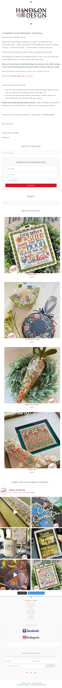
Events (31, 616)
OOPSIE (31, 618)
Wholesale (31, 609)
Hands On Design (31, 13)
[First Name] (31, 169)
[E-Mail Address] (31, 180)
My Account (31, 603)
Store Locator (31, 612)
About (31, 607)
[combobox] (31, 152)
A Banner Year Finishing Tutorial (38, 71)
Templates (29, 76)
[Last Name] (31, 174)
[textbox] (31, 153)
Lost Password (31, 605)
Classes (31, 614)
